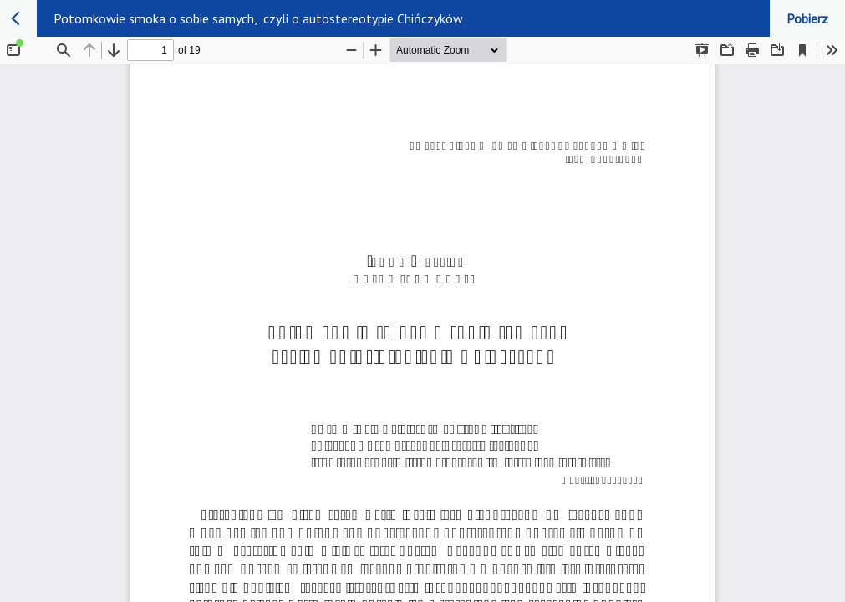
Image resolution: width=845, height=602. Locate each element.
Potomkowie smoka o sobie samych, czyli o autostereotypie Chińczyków (258, 18)
